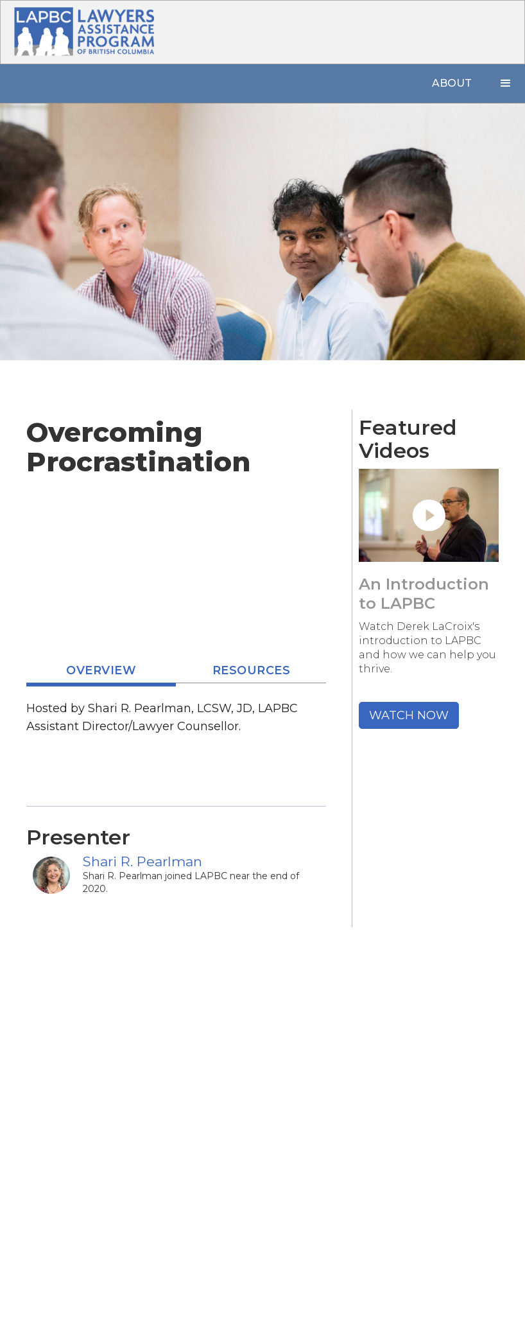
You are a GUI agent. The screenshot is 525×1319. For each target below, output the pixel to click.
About (452, 83)
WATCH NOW (409, 715)
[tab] (101, 672)
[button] (505, 83)
